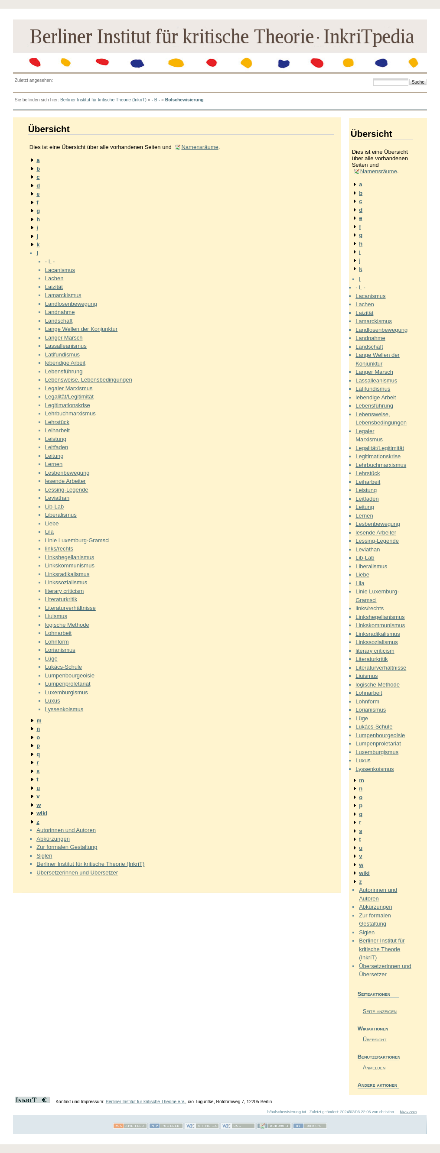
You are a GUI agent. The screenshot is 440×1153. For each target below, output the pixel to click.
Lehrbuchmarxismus (70, 413)
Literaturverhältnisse (70, 608)
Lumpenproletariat (68, 683)
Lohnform (57, 641)
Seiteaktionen (374, 994)
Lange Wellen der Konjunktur (81, 329)
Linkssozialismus (66, 582)
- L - (50, 261)
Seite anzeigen (380, 1011)
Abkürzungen (53, 839)
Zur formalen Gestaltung (66, 847)
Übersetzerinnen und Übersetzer (77, 872)
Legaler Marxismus (69, 388)
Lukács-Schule (63, 667)
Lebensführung (64, 371)
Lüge (51, 658)
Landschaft (59, 320)
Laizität (54, 287)
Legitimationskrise (67, 405)
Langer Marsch (64, 337)
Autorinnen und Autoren (66, 830)
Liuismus (56, 616)
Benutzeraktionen (378, 1056)
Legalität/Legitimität (69, 396)
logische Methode (67, 625)
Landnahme (60, 312)
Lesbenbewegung (67, 473)
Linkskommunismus (70, 565)
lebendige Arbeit (65, 363)
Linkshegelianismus (69, 557)
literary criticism (64, 591)
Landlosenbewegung (71, 304)
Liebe (52, 523)
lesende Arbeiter (65, 481)
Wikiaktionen (373, 1028)
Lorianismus (60, 650)
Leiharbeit (57, 430)
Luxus (52, 700)
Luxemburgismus (66, 692)
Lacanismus (60, 270)
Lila (49, 531)
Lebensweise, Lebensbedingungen (88, 379)
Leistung (55, 439)
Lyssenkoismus (64, 709)
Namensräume (199, 147)
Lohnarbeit (58, 633)
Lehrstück (57, 422)
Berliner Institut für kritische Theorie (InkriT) (103, 99)
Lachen (54, 278)
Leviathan (57, 498)
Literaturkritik (61, 599)
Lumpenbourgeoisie (70, 675)
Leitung (54, 456)
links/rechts (59, 548)
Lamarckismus (63, 295)
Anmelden (374, 1067)
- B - (155, 99)
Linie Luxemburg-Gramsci (77, 540)
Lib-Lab (54, 506)
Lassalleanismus (66, 346)
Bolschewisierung (184, 99)
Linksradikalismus (67, 574)
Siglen (44, 855)
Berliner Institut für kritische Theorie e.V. (146, 1101)
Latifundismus (62, 354)
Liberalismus (61, 515)
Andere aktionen (378, 1085)
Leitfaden (56, 447)
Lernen (53, 464)
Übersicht (375, 1039)
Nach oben (408, 1112)
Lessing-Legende (66, 489)
